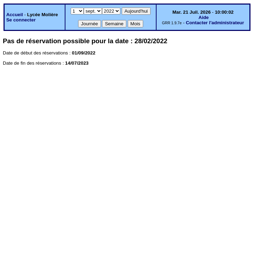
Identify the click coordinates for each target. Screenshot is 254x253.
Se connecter (21, 19)
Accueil (14, 14)
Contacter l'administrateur (215, 22)
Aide (203, 17)
